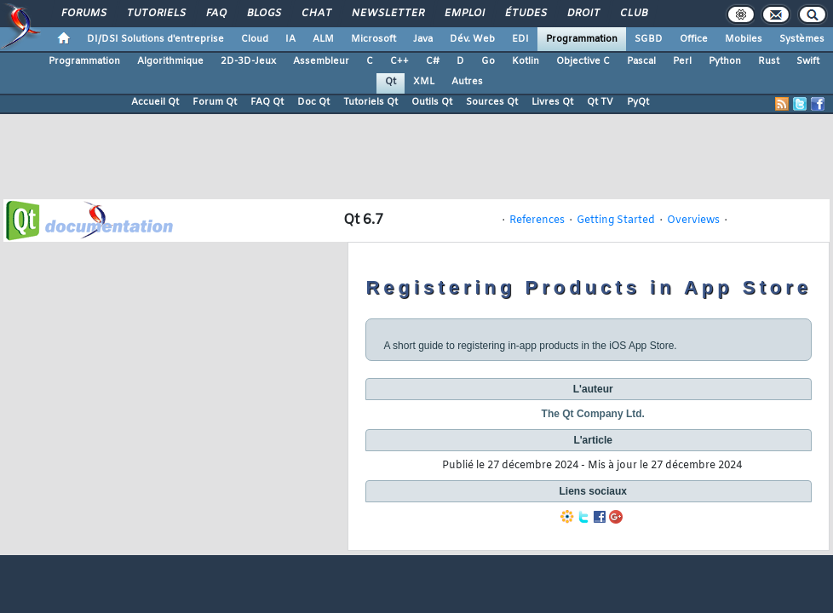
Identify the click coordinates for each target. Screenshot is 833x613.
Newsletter (387, 13)
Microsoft (373, 39)
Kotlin (525, 61)
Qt (390, 82)
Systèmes (801, 39)
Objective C (583, 61)
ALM (323, 39)
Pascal (641, 61)
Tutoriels (155, 13)
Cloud (254, 39)
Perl (682, 61)
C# (432, 61)
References (537, 220)
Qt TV (600, 102)
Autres (467, 82)
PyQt (638, 102)
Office (694, 39)
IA (290, 39)
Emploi (463, 13)
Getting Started (616, 220)
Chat (315, 13)
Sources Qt (492, 102)
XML (423, 82)
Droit (582, 13)
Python (725, 61)
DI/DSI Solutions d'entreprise (155, 39)
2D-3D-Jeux (248, 61)
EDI (520, 39)
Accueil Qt (155, 102)
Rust (768, 61)
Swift (807, 61)
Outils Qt (431, 102)
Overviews (693, 220)
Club (633, 13)
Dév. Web (472, 39)
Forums (83, 13)
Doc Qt (313, 102)
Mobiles (743, 39)
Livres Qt (552, 102)
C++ (399, 61)
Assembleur (321, 61)
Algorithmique (170, 61)
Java (423, 39)
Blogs (263, 13)
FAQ (215, 13)
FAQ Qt (267, 102)
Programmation (582, 39)
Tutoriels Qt (370, 102)
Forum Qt (214, 102)
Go (488, 61)
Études (525, 13)
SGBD (649, 39)
